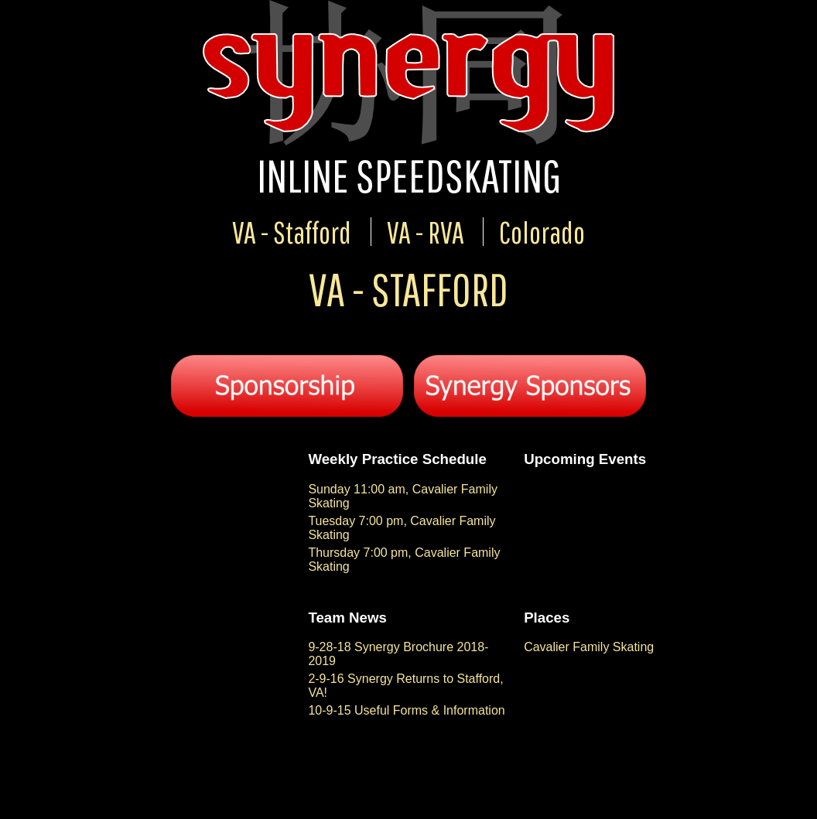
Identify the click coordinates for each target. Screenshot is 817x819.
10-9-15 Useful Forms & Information (406, 710)
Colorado (542, 232)
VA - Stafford (291, 232)
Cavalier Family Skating (589, 646)
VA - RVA (425, 232)
